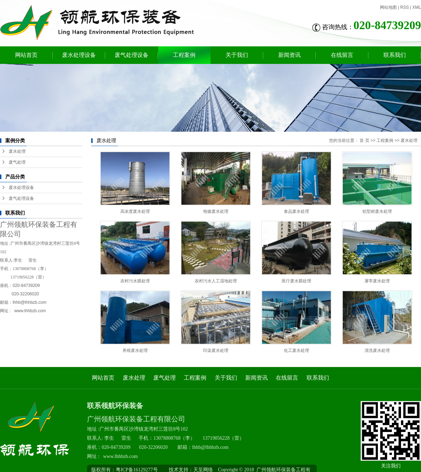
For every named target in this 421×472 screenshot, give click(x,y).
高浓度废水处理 (135, 211)
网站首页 (26, 55)
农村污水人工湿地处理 (216, 280)
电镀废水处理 (215, 211)
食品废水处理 (296, 211)
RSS (404, 7)
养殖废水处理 (135, 350)
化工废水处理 (296, 350)
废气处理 (17, 162)
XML (416, 7)
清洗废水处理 (377, 350)
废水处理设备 (79, 55)
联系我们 (394, 55)
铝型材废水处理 (377, 211)
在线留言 (342, 55)
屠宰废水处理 (377, 280)
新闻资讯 (289, 55)
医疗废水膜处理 (296, 280)
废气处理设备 (131, 55)
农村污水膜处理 (135, 280)
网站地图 (388, 7)
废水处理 (17, 151)
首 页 (364, 140)
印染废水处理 (215, 350)
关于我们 (237, 55)
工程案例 (184, 55)
